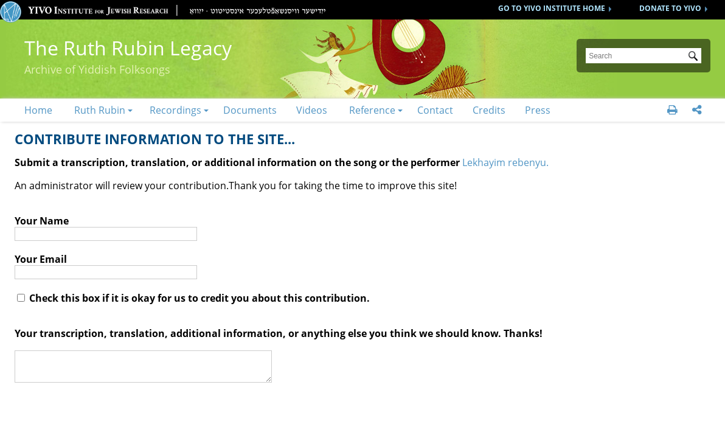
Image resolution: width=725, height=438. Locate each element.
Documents (250, 110)
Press (537, 110)
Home (38, 110)
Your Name (42, 221)
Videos (311, 110)
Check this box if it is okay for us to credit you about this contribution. (193, 298)
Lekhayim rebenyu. (505, 162)
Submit (695, 57)
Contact (435, 110)
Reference (372, 110)
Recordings (175, 110)
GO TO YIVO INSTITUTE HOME (551, 8)
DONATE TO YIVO (670, 8)
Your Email (41, 259)
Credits (489, 110)
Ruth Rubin (99, 110)
